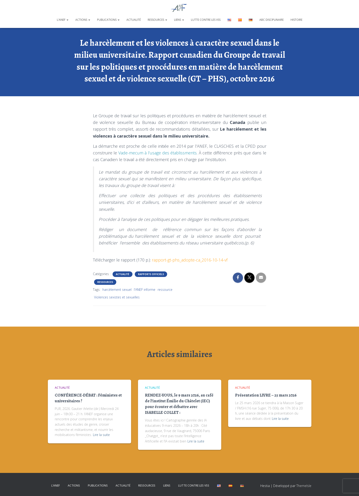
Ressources (157, 20)
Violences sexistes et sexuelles (117, 297)
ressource (165, 289)
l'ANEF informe (144, 289)
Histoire (296, 20)
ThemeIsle (303, 486)
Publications (108, 20)
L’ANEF (62, 20)
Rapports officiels (151, 274)
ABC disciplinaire (271, 20)
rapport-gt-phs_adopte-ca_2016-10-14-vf (189, 260)
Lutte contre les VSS (206, 20)
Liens (179, 20)
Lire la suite (101, 435)
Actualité (133, 20)
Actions (82, 20)
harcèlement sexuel (117, 289)
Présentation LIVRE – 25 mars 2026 (266, 395)
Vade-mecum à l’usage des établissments (157, 153)
